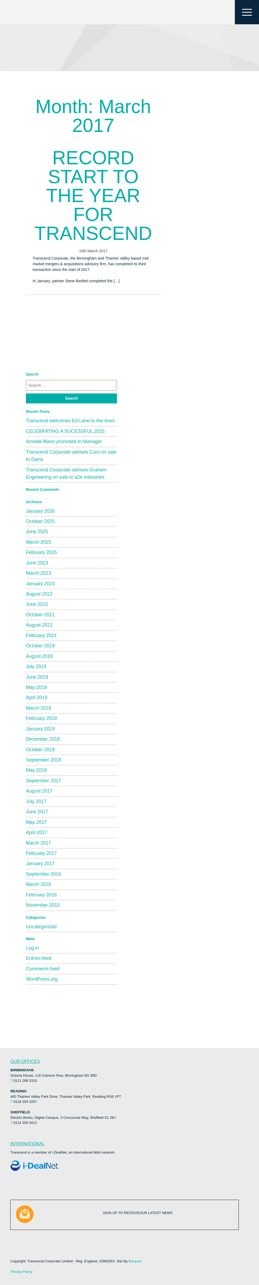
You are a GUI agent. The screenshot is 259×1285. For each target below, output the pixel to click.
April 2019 (36, 697)
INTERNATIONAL (27, 1143)
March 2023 (38, 573)
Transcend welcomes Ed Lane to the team (70, 420)
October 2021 (40, 614)
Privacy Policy (21, 1272)
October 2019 (40, 645)
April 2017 (36, 832)
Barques (135, 1261)
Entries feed (38, 958)
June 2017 (37, 811)
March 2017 (38, 843)
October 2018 (40, 749)
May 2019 (36, 687)
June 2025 (37, 531)
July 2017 (36, 801)
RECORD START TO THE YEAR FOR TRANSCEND (93, 195)
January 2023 (40, 583)
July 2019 (36, 666)
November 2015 (43, 905)
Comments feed (42, 968)
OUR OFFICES (25, 1061)
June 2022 (37, 604)
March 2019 (38, 708)
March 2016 (38, 884)
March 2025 (38, 542)
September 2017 (43, 780)
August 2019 (39, 656)
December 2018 (43, 739)
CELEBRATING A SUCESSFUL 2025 (65, 431)
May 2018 (36, 770)
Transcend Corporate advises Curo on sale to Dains (71, 455)
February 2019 (41, 718)
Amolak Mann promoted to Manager (64, 441)
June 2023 (37, 563)
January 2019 (40, 729)
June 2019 (37, 677)
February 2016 (41, 895)
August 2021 (39, 625)
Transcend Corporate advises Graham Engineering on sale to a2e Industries (66, 473)
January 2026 (40, 511)
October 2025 (40, 521)
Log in (32, 948)
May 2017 (36, 822)
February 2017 (41, 853)
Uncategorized (41, 926)
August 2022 (39, 594)
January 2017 (40, 863)
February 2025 (41, 552)
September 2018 (43, 760)
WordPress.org (42, 979)
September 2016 (43, 874)
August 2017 (39, 791)
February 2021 (41, 635)
